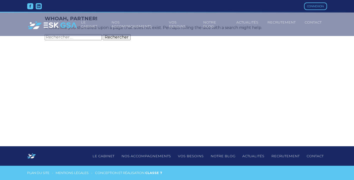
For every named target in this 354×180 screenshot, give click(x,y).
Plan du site (38, 173)
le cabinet (89, 24)
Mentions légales (72, 173)
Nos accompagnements (131, 24)
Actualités (247, 22)
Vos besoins (177, 24)
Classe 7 (153, 173)
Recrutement (281, 22)
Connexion (315, 6)
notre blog (223, 156)
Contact (313, 22)
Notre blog (209, 24)
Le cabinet (103, 156)
